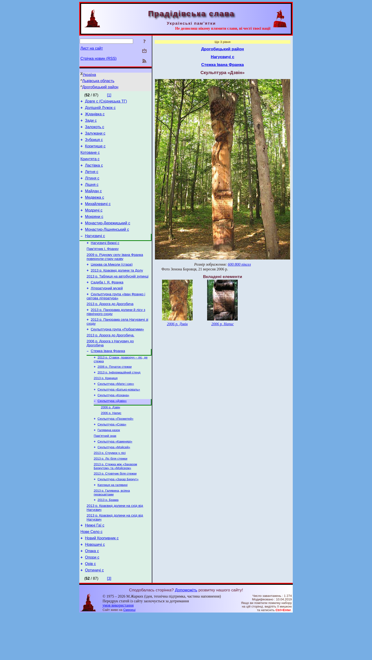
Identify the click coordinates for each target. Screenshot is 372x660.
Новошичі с (95, 587)
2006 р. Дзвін (110, 438)
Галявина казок (109, 463)
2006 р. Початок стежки (115, 394)
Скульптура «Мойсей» (114, 482)
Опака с (92, 594)
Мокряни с (94, 230)
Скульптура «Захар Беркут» (118, 516)
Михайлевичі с (98, 216)
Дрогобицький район (100, 87)
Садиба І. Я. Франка (107, 303)
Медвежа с (94, 209)
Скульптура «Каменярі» (115, 475)
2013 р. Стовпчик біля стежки (115, 510)
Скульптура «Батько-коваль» (119, 419)
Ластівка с (94, 173)
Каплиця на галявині (112, 522)
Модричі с (93, 223)
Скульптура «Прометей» (115, 451)
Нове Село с (91, 573)
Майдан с (93, 202)
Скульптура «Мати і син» (116, 413)
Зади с (91, 123)
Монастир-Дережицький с (107, 237)
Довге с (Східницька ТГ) (106, 102)
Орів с (90, 609)
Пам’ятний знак (105, 469)
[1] (109, 95)
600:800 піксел (239, 264)
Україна (89, 75)
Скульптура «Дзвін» (112, 432)
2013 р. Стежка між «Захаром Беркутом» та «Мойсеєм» (115, 502)
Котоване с (90, 159)
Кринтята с (89, 166)
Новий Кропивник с (102, 580)
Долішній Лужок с (100, 109)
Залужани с (95, 138)
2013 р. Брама (108, 538)
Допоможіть (186, 635)
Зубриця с (94, 145)
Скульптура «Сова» (112, 457)
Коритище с (95, 152)
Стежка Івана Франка (108, 378)
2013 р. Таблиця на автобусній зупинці (118, 296)
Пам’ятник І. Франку (103, 266)
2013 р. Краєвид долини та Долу (117, 290)
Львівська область (98, 81)
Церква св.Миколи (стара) (112, 283)
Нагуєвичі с (95, 252)
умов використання (118, 651)
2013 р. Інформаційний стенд (119, 401)
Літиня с (92, 187)
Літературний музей (107, 309)
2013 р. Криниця (105, 407)
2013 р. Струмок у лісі (110, 488)
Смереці (129, 655)
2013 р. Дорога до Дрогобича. (110, 361)
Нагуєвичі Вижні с (105, 259)
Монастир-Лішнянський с (107, 244)
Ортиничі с (94, 616)
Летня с (91, 180)
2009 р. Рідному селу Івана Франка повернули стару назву (115, 274)
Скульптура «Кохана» (113, 425)
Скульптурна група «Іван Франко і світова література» (116, 318)
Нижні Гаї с (94, 566)
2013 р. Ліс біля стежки (110, 494)
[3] (109, 624)
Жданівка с (95, 116)
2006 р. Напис (111, 445)
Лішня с (91, 195)
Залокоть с (94, 130)
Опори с (92, 601)
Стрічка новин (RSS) (98, 59)
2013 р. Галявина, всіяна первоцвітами (112, 530)
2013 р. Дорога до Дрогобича (110, 327)
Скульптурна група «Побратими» (117, 354)
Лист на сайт (91, 48)
